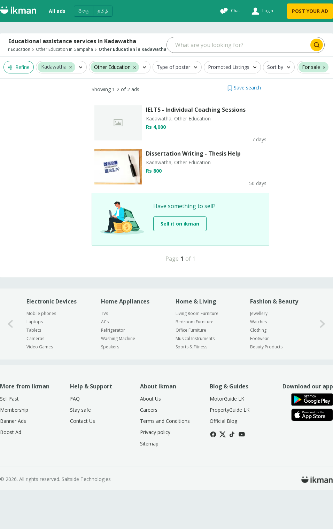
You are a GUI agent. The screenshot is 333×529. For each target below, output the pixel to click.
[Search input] (238, 45)
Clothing (258, 369)
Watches (258, 361)
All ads (57, 11)
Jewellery (259, 352)
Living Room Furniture (197, 352)
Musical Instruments (195, 377)
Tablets (33, 369)
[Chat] (229, 11)
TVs (104, 352)
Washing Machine (118, 377)
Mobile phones (41, 352)
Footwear (259, 377)
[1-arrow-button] (322, 363)
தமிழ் (103, 11)
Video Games (39, 386)
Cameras (35, 377)
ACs (105, 361)
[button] (70, 67)
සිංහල (83, 11)
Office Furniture (191, 369)
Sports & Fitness (191, 386)
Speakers (110, 386)
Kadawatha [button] (54, 67)
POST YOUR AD (310, 11)
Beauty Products (266, 386)
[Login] (261, 11)
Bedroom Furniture (195, 361)
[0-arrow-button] (10, 363)
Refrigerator (113, 369)
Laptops (34, 361)
